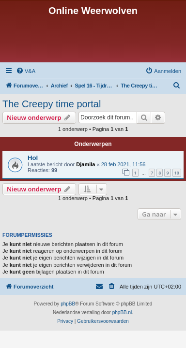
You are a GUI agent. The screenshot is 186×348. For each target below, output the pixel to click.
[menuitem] (25, 71)
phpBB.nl (122, 312)
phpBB (68, 303)
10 (176, 173)
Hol (33, 157)
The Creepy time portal (51, 104)
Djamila (85, 164)
